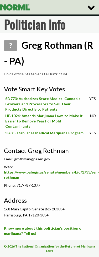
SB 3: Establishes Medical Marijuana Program (44, 133)
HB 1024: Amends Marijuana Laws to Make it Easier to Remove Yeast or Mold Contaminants (44, 120)
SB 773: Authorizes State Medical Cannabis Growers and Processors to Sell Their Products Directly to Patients (42, 103)
